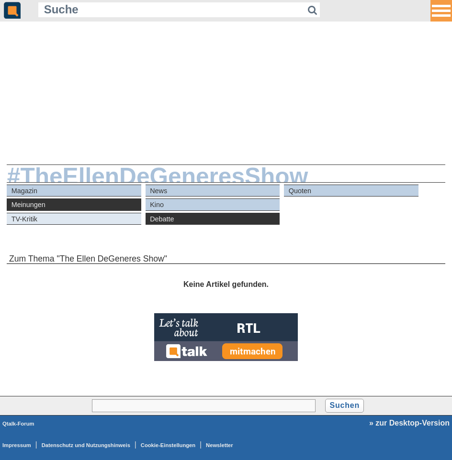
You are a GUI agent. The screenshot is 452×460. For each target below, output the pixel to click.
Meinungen (28, 204)
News (158, 191)
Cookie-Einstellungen (168, 445)
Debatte (162, 219)
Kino (157, 204)
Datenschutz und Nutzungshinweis (86, 445)
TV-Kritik (24, 219)
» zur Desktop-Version (409, 423)
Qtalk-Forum (18, 424)
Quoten (300, 191)
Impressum (16, 445)
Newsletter (219, 445)
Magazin (24, 191)
